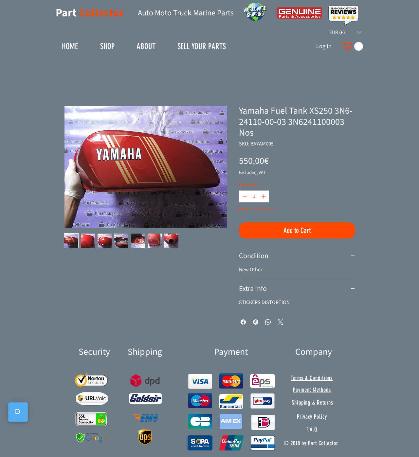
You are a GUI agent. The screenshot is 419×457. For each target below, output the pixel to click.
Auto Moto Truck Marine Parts (186, 13)
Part (67, 13)
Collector (101, 13)
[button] (345, 32)
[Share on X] (280, 322)
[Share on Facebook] (243, 322)
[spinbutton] (254, 196)
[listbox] (345, 32)
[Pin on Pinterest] (256, 322)
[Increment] (264, 196)
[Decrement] (244, 196)
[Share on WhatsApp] (268, 322)
